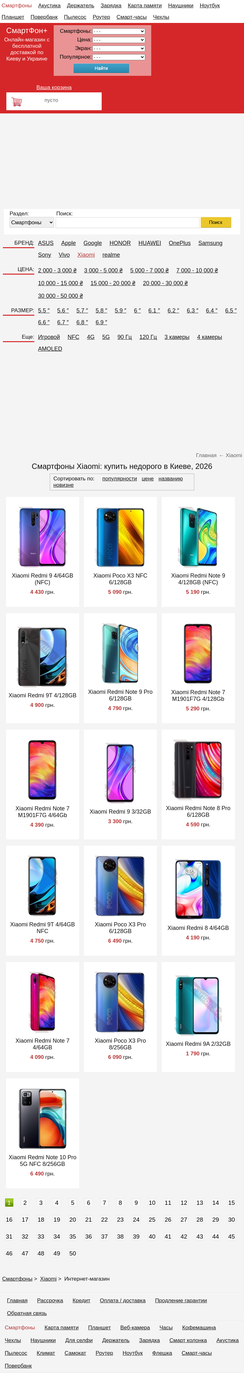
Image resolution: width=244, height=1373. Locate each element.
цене (148, 479)
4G (91, 337)
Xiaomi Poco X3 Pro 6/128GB (120, 927)
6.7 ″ (63, 322)
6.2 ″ (173, 310)
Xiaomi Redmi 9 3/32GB (120, 812)
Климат (46, 1353)
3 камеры (177, 337)
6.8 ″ (82, 322)
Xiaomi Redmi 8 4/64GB (198, 928)
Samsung (210, 243)
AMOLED (50, 349)
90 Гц (125, 337)
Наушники (180, 6)
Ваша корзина (53, 87)
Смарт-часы (132, 17)
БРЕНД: (24, 243)
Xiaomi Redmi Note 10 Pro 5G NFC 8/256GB (42, 1160)
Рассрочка (50, 1301)
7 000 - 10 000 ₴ (197, 270)
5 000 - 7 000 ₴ (149, 270)
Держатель (80, 6)
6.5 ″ (231, 310)
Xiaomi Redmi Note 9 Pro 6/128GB (120, 695)
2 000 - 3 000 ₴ (57, 270)
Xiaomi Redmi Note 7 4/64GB (43, 1044)
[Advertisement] (122, 161)
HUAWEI (150, 243)
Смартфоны (17, 6)
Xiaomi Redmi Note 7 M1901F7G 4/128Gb (198, 695)
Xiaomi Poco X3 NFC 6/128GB (120, 579)
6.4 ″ (211, 310)
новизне (63, 485)
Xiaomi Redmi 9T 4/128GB (43, 695)
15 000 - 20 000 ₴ (113, 283)
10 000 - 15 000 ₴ (60, 283)
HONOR (120, 243)
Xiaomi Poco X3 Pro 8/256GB (120, 1044)
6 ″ (137, 310)
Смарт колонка (188, 1340)
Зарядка (111, 6)
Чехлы (161, 17)
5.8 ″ (101, 310)
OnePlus (180, 243)
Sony (44, 255)
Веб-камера (135, 1328)
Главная (17, 1301)
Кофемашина (199, 1328)
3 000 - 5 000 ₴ (103, 270)
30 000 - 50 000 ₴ (60, 296)
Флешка (162, 1353)
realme (111, 255)
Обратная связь (27, 1313)
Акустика (49, 6)
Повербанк (44, 17)
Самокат (75, 1353)
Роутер (101, 17)
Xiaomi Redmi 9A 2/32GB (198, 1044)
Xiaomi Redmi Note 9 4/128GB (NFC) (198, 579)
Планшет (13, 17)
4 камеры (209, 337)
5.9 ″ (120, 310)
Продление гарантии (181, 1301)
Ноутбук (210, 6)
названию (171, 479)
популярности (119, 479)
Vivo (64, 255)
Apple (68, 243)
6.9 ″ (101, 322)
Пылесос (75, 17)
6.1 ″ (154, 310)
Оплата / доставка (123, 1301)
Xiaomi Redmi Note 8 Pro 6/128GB (198, 811)
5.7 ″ (82, 310)
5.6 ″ (63, 310)
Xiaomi (86, 255)
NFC (73, 337)
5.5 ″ (44, 310)
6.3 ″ (192, 310)
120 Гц (148, 337)
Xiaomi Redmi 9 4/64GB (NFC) (42, 579)
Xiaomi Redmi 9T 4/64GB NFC (42, 927)
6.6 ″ (44, 322)
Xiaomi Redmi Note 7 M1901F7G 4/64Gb (43, 811)
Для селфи (79, 1340)
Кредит (82, 1301)
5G (106, 337)
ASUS (46, 243)
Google (93, 243)
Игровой (49, 337)
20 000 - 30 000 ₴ (165, 283)
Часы (166, 1328)
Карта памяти (145, 6)
